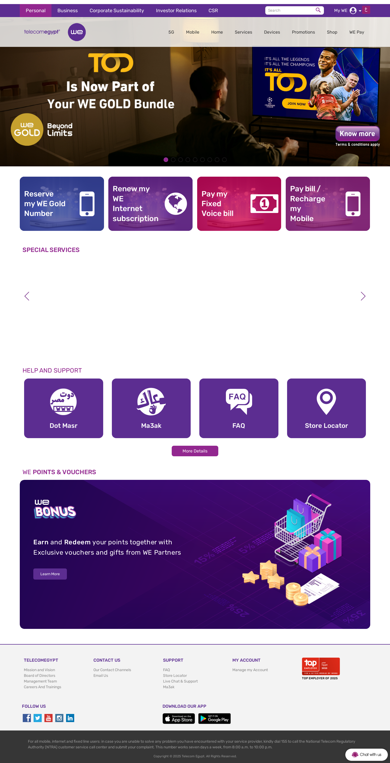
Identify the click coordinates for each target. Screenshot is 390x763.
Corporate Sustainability (117, 6)
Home (217, 28)
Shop (332, 28)
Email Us (100, 671)
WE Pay (356, 28)
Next (363, 292)
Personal (36, 6)
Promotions (303, 28)
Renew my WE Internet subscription (133, 199)
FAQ (166, 666)
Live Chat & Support (180, 677)
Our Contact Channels (112, 666)
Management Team (40, 677)
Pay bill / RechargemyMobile (307, 199)
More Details (195, 447)
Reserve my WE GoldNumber (45, 199)
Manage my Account (250, 666)
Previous (26, 292)
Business (67, 6)
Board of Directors (39, 671)
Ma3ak (168, 683)
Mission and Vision (39, 666)
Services (243, 28)
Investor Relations (176, 6)
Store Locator (175, 671)
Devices (272, 28)
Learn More (50, 570)
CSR (213, 6)
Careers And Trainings (42, 683)
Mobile (192, 28)
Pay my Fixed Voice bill (217, 199)
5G (171, 28)
